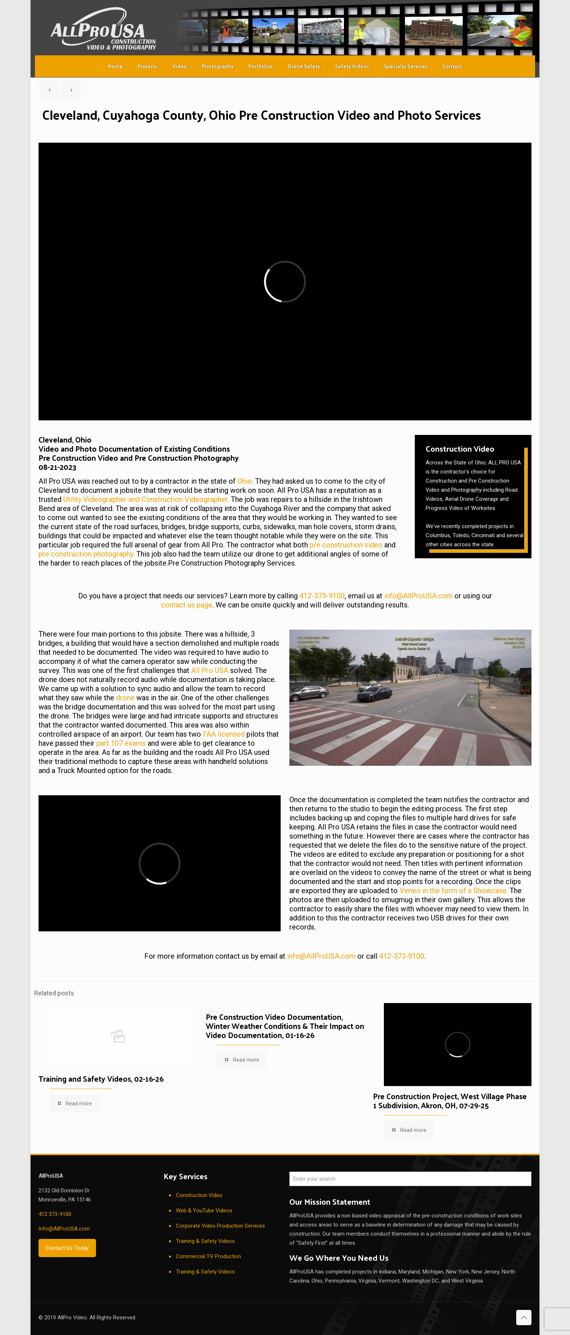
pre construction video (346, 544)
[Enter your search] (410, 1179)
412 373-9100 (55, 1214)
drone (125, 697)
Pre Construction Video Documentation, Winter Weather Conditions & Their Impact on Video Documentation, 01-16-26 (285, 1026)
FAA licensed (224, 734)
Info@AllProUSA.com (64, 1228)
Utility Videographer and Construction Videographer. (146, 499)
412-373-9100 (322, 595)
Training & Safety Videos (205, 1241)
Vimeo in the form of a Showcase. (454, 890)
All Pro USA (209, 670)
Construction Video (199, 1195)
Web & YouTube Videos (204, 1210)
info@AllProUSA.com (418, 595)
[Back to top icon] (523, 1317)
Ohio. (245, 481)
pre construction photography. (87, 554)
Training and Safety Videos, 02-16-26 (101, 1078)
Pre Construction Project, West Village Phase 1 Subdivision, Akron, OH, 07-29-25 (450, 1100)
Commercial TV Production (208, 1256)
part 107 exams (121, 743)
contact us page (186, 605)
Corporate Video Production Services (220, 1226)
